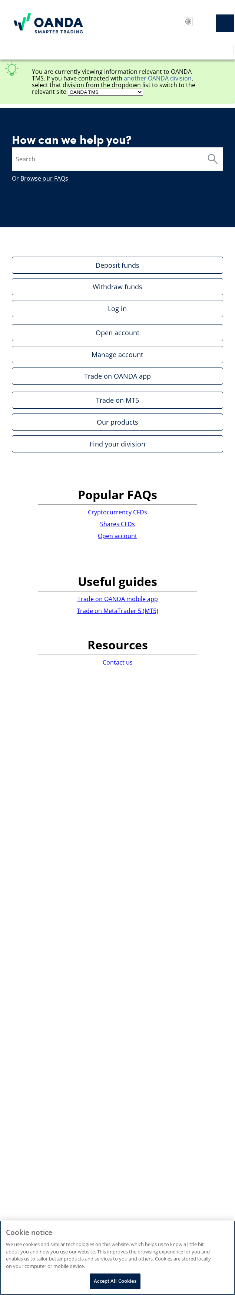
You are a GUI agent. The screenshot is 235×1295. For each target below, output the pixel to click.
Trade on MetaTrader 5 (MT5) (117, 611)
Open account (117, 332)
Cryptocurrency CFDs (117, 512)
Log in (117, 308)
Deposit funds (117, 265)
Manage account (117, 354)
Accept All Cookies (115, 1281)
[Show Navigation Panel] (225, 23)
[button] (212, 159)
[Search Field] (118, 159)
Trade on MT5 (117, 400)
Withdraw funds (117, 286)
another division (158, 78)
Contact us (118, 662)
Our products (117, 422)
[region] (117, 1257)
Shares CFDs (117, 524)
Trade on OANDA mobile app (117, 599)
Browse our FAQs (44, 178)
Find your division (117, 443)
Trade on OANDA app (117, 376)
